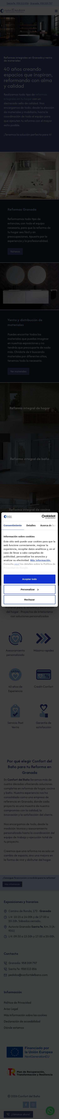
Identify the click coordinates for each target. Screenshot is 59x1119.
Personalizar (30, 589)
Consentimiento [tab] (13, 525)
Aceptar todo (29, 579)
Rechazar (29, 599)
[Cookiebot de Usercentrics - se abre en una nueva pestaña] (42, 517)
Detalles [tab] (31, 525)
